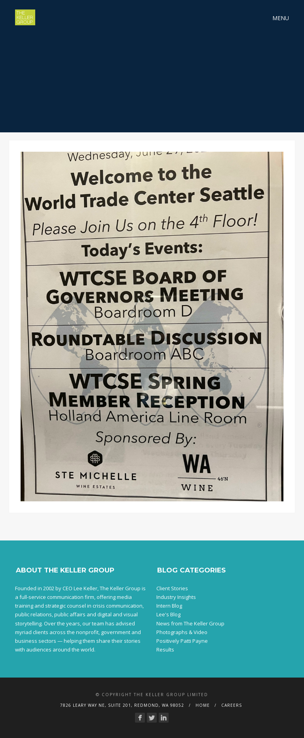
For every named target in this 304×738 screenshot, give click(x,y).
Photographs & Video (181, 632)
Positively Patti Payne (182, 640)
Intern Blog (169, 605)
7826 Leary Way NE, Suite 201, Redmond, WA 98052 (122, 705)
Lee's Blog (168, 614)
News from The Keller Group (190, 623)
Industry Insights (176, 597)
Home (203, 705)
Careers (231, 705)
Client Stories (172, 588)
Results (165, 649)
